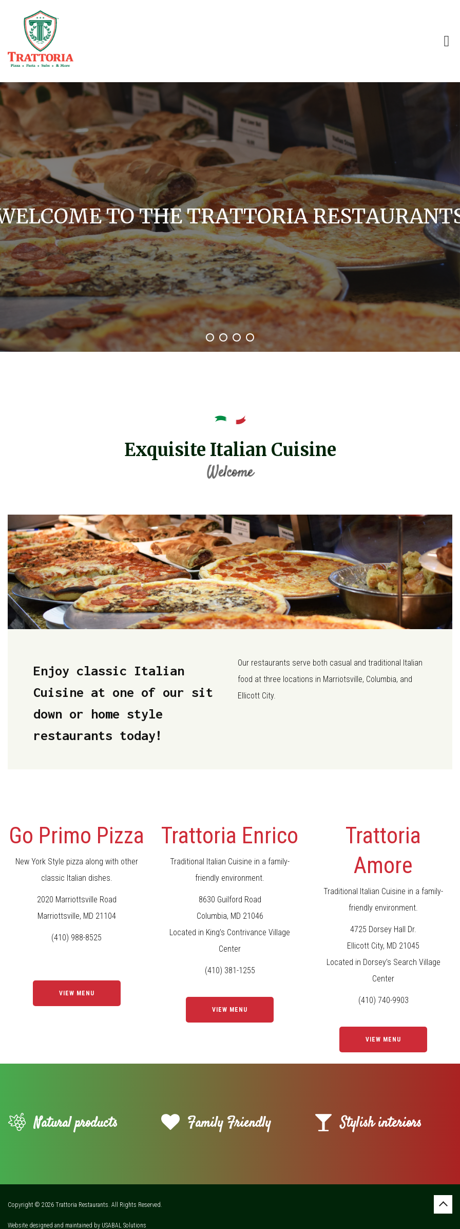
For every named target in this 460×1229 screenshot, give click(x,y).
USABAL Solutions (124, 1225)
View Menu (76, 993)
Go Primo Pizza (76, 835)
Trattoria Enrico (229, 835)
